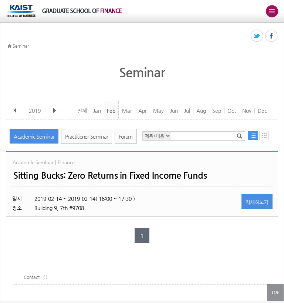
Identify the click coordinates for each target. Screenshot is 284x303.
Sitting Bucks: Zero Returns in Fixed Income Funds (110, 175)
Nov (246, 111)
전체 (82, 111)
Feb (111, 111)
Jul (187, 111)
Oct (231, 111)
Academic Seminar (34, 136)
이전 (15, 110)
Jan (97, 111)
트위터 (257, 36)
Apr (142, 111)
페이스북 (271, 36)
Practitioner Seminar (86, 136)
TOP (275, 292)
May (158, 111)
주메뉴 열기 (271, 11)
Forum (126, 136)
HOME (9, 46)
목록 (253, 135)
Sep (216, 111)
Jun (174, 111)
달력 (264, 135)
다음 (54, 110)
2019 (35, 111)
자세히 (257, 202)
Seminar (21, 45)
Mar (127, 111)
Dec (262, 111)
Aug (201, 111)
